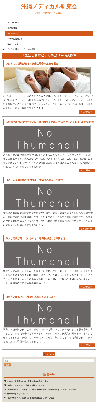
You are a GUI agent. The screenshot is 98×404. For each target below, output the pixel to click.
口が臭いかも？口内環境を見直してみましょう (31, 292)
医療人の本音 (13, 44)
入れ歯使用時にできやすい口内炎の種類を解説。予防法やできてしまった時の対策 (50, 120)
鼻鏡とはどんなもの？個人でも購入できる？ (25, 380)
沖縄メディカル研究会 (49, 6)
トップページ (13, 22)
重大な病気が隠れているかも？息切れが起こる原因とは (35, 235)
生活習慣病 (12, 28)
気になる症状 (13, 33)
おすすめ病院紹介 (14, 39)
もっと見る (85, 111)
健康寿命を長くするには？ (18, 388)
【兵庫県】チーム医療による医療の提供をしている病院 (30, 392)
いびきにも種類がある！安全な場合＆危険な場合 (32, 63)
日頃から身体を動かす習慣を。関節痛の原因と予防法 (34, 178)
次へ (52, 349)
